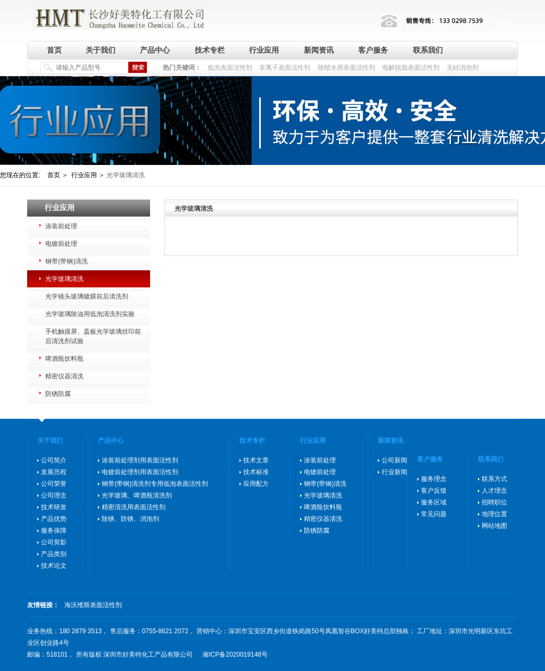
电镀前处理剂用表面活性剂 (140, 472)
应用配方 (256, 483)
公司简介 (54, 460)
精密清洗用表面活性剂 (134, 507)
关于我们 (100, 50)
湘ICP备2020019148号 (235, 654)
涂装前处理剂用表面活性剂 (140, 460)
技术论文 (54, 565)
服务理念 (434, 479)
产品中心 (155, 50)
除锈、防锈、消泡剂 (130, 519)
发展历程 (54, 472)
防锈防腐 (58, 393)
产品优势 (54, 519)
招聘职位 (494, 502)
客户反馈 (434, 490)
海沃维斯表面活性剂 (93, 605)
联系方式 (494, 479)
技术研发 (54, 507)
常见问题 (434, 514)
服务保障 (54, 530)
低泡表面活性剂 (230, 67)
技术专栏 (210, 50)
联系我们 (428, 50)
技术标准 (256, 472)
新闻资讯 (319, 50)
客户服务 (373, 50)
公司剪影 (54, 542)
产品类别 (54, 554)
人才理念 (494, 490)
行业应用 (264, 50)
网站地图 (494, 525)
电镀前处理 (61, 243)
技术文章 (256, 460)
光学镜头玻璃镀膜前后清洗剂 (86, 296)
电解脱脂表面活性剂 (411, 67)
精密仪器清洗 (64, 376)
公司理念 (54, 495)
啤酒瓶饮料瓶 (64, 358)
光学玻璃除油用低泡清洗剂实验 (90, 314)
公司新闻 (394, 460)
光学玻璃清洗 (64, 279)
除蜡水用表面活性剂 (346, 67)
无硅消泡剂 (462, 67)
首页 (54, 50)
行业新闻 (394, 472)
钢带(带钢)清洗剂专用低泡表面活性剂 (155, 483)
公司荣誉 (54, 483)
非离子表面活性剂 (284, 67)
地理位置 (494, 514)
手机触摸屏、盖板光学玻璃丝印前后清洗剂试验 (93, 336)
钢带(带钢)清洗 (66, 261)
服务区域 (434, 502)
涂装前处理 (61, 226)
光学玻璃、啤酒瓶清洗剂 (137, 495)
